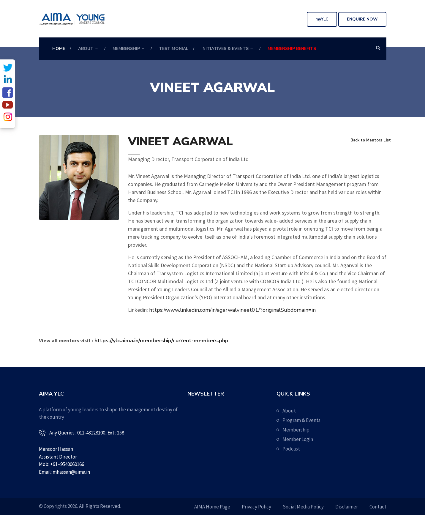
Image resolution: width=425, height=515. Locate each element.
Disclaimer (346, 506)
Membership (126, 48)
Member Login (297, 439)
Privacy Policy (256, 506)
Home (58, 48)
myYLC (321, 19)
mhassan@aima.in (71, 472)
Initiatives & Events (225, 48)
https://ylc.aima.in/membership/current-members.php (161, 340)
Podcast (291, 448)
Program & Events (301, 420)
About (86, 48)
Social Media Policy (303, 506)
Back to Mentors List (370, 140)
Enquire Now (362, 19)
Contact (377, 506)
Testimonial (173, 48)
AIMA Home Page (212, 506)
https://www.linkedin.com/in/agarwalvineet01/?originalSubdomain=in (232, 310)
